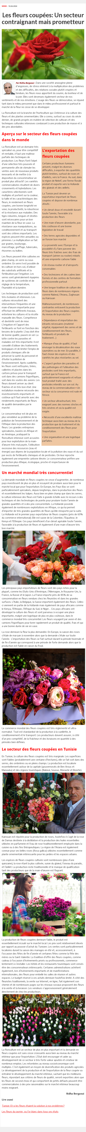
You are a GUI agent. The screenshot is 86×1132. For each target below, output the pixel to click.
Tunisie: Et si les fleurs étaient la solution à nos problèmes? (33, 1105)
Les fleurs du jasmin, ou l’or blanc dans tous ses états (30, 1111)
